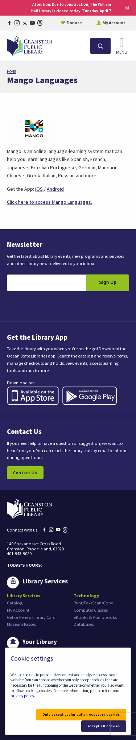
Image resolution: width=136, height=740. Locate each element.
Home (11, 72)
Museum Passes (21, 624)
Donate (74, 22)
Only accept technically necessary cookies (81, 714)
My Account (114, 22)
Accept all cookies (104, 726)
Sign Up (107, 282)
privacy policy (22, 695)
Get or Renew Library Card (31, 617)
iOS (39, 189)
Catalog (14, 602)
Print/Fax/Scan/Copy (93, 602)
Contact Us (25, 472)
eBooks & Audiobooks (95, 617)
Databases (84, 624)
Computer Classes (91, 610)
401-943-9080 (19, 553)
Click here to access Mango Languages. (49, 202)
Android (55, 189)
